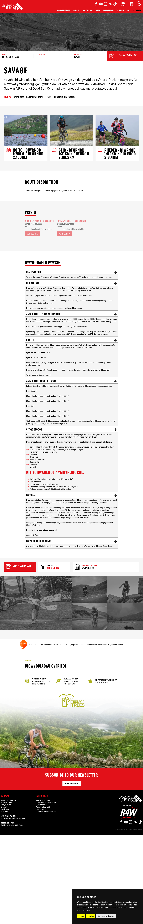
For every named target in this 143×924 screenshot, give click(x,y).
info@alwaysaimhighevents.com (13, 819)
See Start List (53, 568)
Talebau (120, 10)
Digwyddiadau (63, 10)
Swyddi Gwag (41, 810)
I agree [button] (81, 916)
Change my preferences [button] (106, 916)
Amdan (76, 10)
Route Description (34, 97)
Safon (83, 191)
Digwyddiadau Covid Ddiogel (46, 803)
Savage (77, 57)
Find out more (38, 685)
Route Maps (19, 97)
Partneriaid (108, 10)
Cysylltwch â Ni (41, 806)
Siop (129, 10)
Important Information (64, 97)
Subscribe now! (71, 784)
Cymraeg (137, 10)
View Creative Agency (135, 830)
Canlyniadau (87, 10)
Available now (88, 568)
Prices (48, 97)
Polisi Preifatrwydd (43, 808)
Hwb (98, 10)
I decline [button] (91, 916)
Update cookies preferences (46, 812)
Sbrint (76, 191)
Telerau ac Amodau (43, 801)
